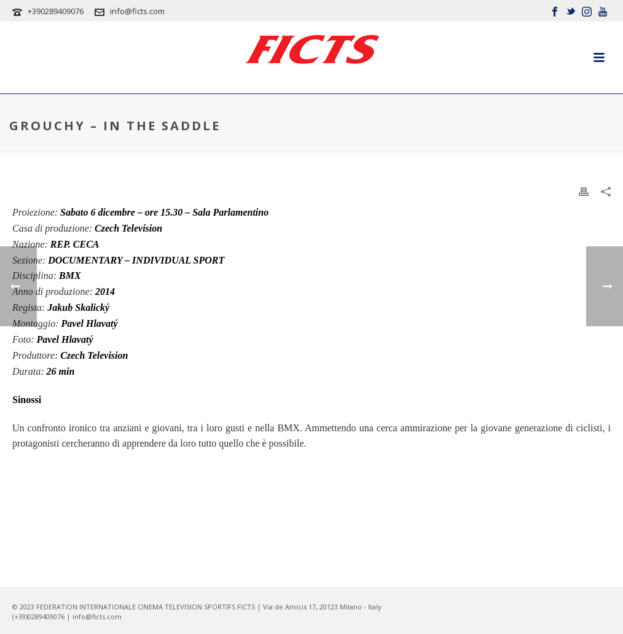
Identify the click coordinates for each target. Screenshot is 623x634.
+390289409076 (56, 11)
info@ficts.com (137, 11)
